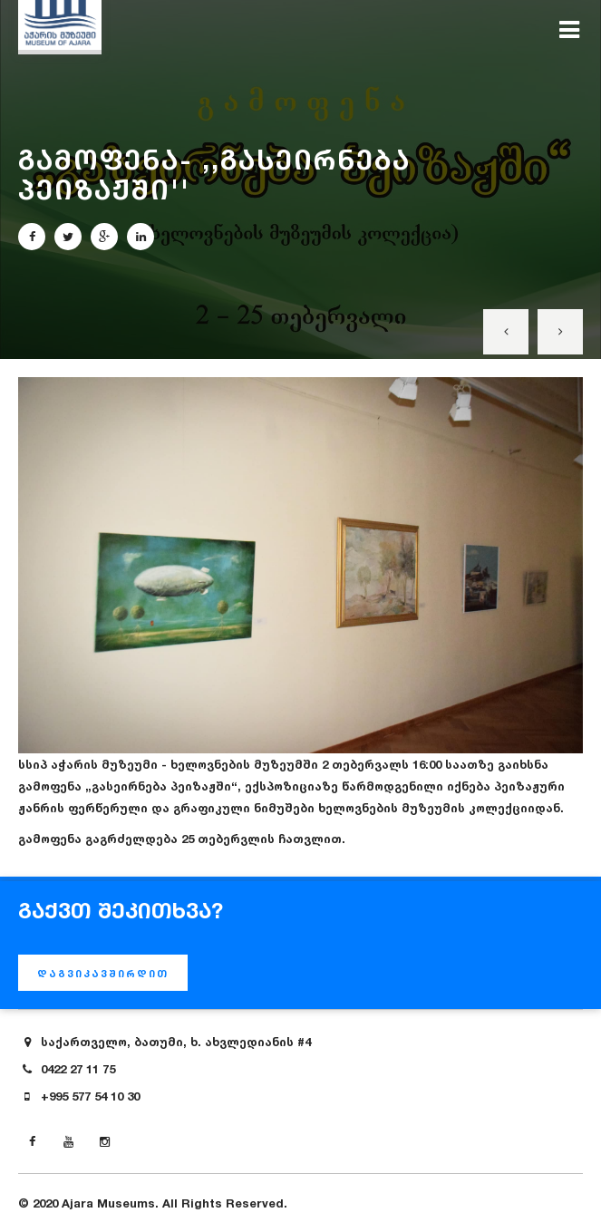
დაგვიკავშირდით (103, 973)
